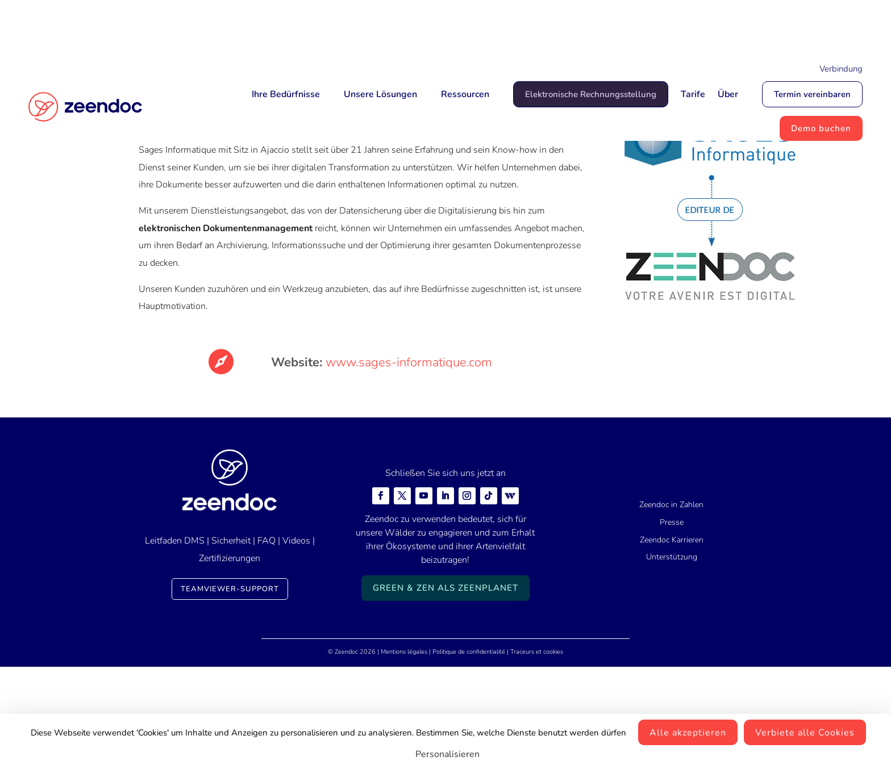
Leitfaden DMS (175, 643)
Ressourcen (465, 94)
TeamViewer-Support (230, 692)
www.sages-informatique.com (409, 464)
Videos (296, 643)
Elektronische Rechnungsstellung (590, 94)
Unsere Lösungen (380, 94)
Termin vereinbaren (812, 94)
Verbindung (841, 69)
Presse (672, 624)
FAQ (266, 643)
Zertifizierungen (229, 660)
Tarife (693, 94)
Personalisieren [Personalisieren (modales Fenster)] (447, 754)
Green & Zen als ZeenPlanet (445, 690)
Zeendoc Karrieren (671, 642)
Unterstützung (671, 659)
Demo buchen (821, 128)
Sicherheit (231, 643)
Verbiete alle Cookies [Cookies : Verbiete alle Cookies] (805, 732)
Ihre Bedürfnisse (286, 94)
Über (728, 94)
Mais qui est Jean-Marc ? (504, 26)
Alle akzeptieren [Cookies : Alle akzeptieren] (687, 732)
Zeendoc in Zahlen (671, 606)
